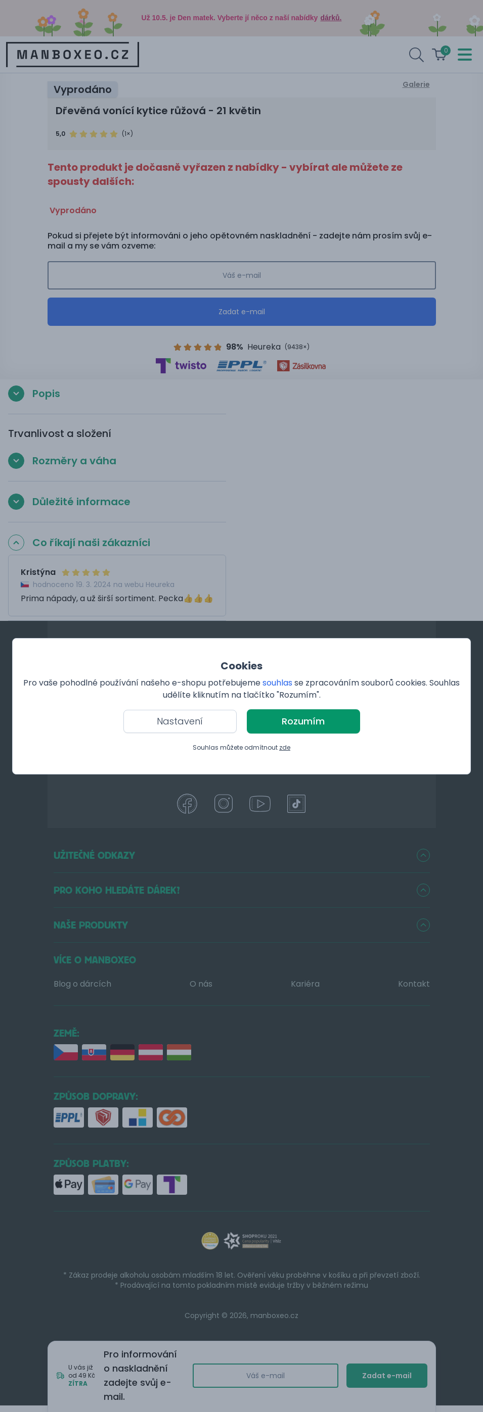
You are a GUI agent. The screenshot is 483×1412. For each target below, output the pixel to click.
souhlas (277, 683)
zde (284, 747)
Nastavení (180, 721)
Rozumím (303, 721)
